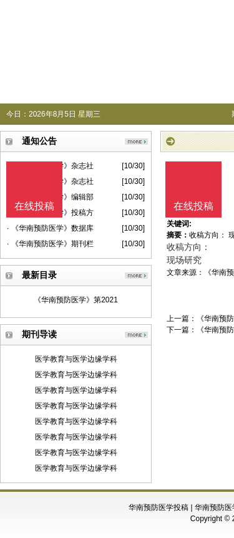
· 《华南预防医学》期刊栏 (50, 243)
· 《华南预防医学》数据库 (50, 228)
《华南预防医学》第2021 (76, 299)
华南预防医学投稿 (158, 507)
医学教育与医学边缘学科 (76, 359)
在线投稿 (193, 206)
